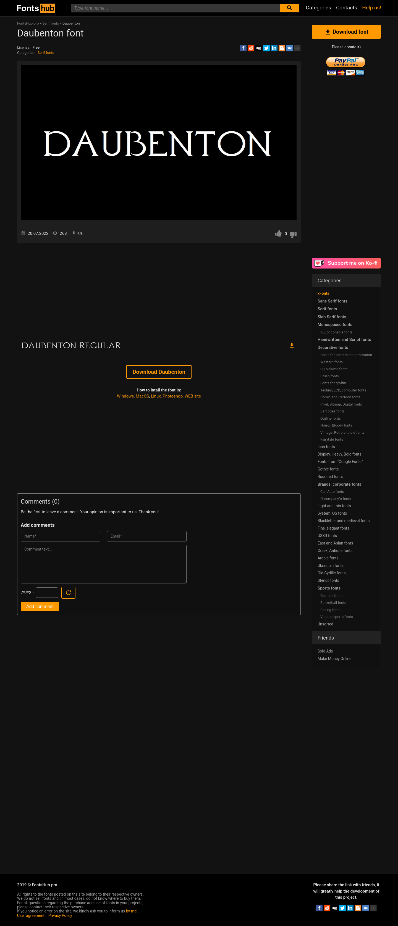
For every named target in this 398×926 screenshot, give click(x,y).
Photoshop (173, 396)
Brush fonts (329, 376)
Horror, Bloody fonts (336, 425)
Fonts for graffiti (333, 383)
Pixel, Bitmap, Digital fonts (341, 404)
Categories (318, 7)
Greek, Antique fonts (335, 550)
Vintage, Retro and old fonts (342, 432)
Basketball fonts (333, 603)
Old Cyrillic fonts (332, 573)
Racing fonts (330, 610)
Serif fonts (46, 53)
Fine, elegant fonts (333, 528)
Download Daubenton (159, 372)
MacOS (142, 396)
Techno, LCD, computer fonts (343, 390)
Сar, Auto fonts (332, 492)
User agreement (30, 915)
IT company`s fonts (335, 499)
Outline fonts (330, 418)
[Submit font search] (289, 8)
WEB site (193, 396)
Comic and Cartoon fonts (340, 397)
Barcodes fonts (332, 411)
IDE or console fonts (336, 332)
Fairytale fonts (331, 439)
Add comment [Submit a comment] (40, 606)
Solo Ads (325, 651)
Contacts (346, 7)
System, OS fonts (332, 513)
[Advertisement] (159, 289)
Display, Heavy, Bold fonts (339, 454)
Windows (125, 396)
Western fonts (331, 362)
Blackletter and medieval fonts (344, 521)
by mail (132, 911)
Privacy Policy (60, 915)
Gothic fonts (328, 469)
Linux (156, 396)
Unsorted (325, 624)
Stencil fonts (328, 580)
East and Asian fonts (335, 543)
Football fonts (331, 596)
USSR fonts (327, 535)
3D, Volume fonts (333, 369)
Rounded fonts (330, 476)
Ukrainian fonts (331, 565)
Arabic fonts (328, 558)
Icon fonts (326, 446)
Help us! (371, 7)
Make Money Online (334, 658)
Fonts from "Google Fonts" (340, 461)
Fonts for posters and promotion (346, 355)
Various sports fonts (336, 617)
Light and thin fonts (334, 506)
